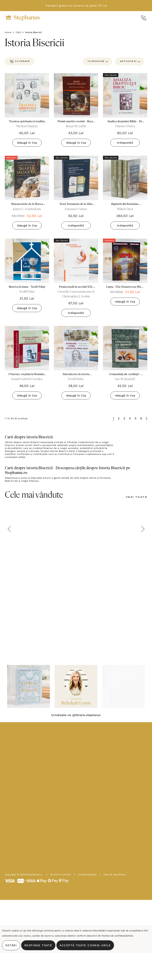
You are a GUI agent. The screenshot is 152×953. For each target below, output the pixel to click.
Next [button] (143, 530)
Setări (11, 945)
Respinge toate (38, 945)
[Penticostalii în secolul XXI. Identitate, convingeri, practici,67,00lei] (76, 261)
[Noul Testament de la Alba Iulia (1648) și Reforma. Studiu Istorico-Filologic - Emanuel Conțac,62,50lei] (76, 178)
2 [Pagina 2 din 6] (119, 419)
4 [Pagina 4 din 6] (130, 419)
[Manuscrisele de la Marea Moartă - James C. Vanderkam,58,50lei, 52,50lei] (27, 178)
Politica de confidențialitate (117, 935)
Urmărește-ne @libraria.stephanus (76, 716)
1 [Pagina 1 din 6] (113, 419)
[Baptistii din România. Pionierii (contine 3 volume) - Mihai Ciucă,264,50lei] (125, 178)
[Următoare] (146, 419)
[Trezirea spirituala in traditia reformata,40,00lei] (27, 95)
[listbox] (129, 61)
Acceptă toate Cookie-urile (85, 945)
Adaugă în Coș (27, 142)
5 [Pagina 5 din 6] (135, 419)
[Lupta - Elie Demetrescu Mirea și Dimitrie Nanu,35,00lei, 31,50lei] (125, 261)
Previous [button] (9, 530)
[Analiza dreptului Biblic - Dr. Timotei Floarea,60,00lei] (125, 95)
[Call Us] (143, 18)
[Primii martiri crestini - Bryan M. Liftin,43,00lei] (76, 95)
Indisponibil (125, 142)
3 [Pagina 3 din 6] (124, 419)
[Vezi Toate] (135, 498)
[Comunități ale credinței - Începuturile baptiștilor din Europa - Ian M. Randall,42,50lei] (125, 348)
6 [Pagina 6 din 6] (141, 419)
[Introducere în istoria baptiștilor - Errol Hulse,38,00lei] (76, 348)
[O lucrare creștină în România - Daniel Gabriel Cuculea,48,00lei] (27, 348)
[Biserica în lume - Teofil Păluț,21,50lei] (27, 261)
